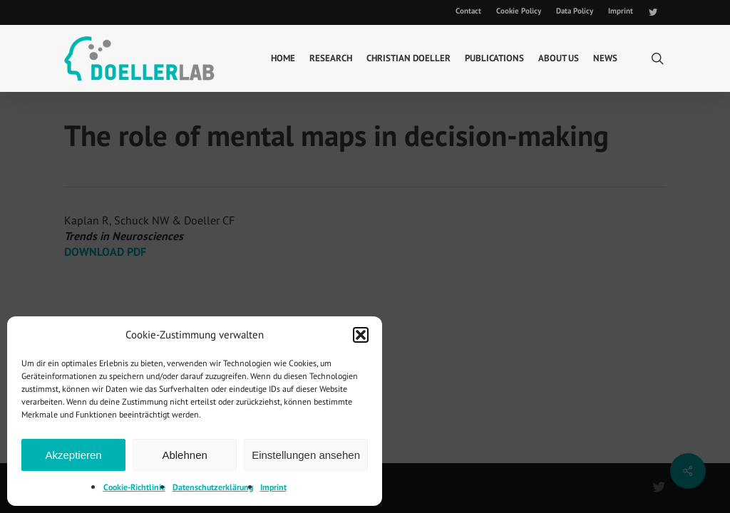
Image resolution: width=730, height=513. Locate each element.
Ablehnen (184, 455)
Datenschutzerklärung (213, 487)
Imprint (273, 487)
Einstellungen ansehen (306, 455)
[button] (361, 335)
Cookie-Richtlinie (134, 487)
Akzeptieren (73, 455)
